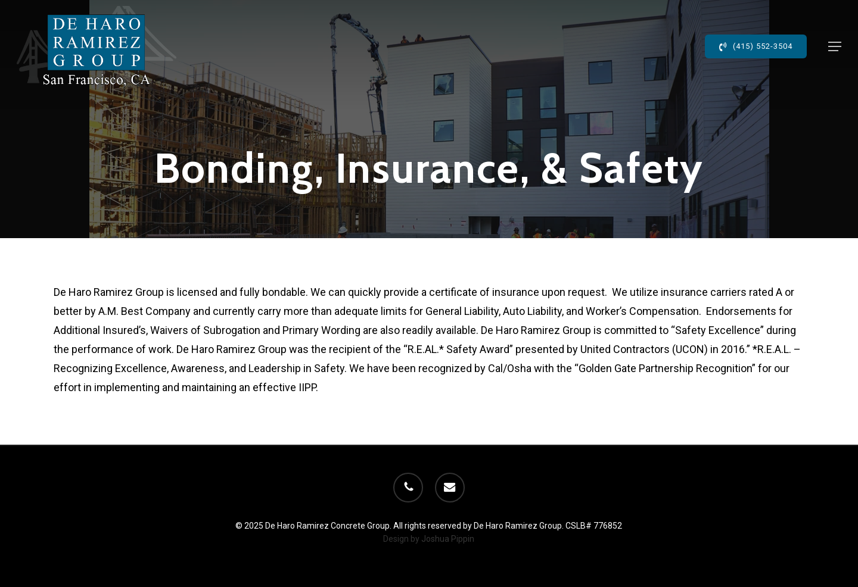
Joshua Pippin (447, 539)
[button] (834, 46)
